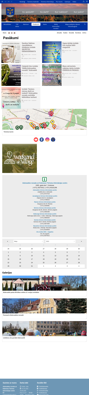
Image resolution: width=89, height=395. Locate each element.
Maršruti (26, 24)
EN (9, 2)
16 (20, 259)
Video (74, 2)
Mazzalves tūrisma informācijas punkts (44, 226)
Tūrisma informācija (47, 2)
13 (67, 255)
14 (79, 255)
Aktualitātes (7, 24)
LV (5, 2)
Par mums (59, 2)
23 (20, 262)
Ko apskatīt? (28, 11)
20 (67, 259)
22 (8, 262)
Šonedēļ (71, 33)
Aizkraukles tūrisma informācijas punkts (45, 190)
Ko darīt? (44, 11)
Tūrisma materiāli (33, 2)
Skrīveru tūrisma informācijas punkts (45, 208)
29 (67, 249)
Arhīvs (84, 33)
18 (43, 259)
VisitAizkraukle (43, 386)
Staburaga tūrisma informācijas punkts (44, 214)
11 (43, 255)
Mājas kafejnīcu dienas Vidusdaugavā (72, 25)
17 (32, 259)
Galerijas (67, 2)
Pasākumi (36, 24)
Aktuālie (59, 33)
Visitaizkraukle (43, 391)
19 (55, 259)
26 (32, 249)
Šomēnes (78, 33)
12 (55, 255)
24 (8, 249)
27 (43, 249)
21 (79, 259)
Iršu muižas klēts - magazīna (44, 232)
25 (20, 249)
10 (32, 255)
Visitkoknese (43, 393)
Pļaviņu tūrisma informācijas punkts (44, 202)
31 (32, 266)
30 (79, 249)
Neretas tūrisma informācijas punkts (45, 220)
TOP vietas (17, 25)
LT (11, 2)
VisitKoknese (43, 388)
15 (8, 259)
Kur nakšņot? (61, 11)
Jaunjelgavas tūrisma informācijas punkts (44, 196)
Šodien (65, 33)
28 (55, 249)
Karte (45, 24)
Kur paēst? (79, 11)
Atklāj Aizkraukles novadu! (55, 26)
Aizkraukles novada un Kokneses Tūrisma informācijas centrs (44, 183)
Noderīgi (22, 2)
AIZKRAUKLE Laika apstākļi (70, 387)
